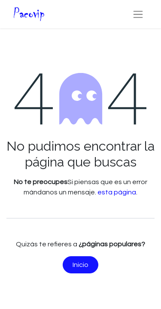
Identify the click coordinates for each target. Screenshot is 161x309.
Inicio (80, 264)
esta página (116, 192)
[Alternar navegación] (138, 14)
